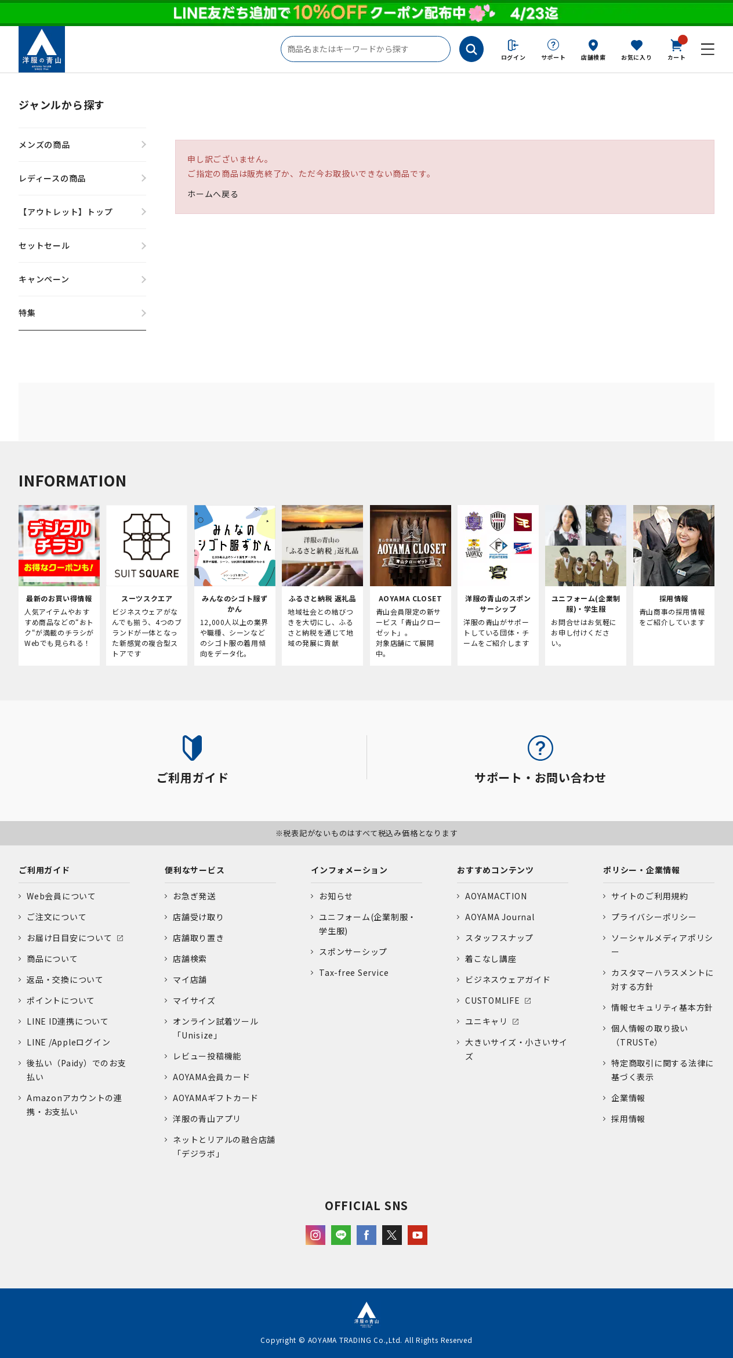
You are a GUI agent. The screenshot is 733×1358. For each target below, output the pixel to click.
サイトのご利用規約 (649, 896)
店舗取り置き (198, 937)
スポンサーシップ (353, 951)
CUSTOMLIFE (492, 1000)
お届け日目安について (70, 937)
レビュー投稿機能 (207, 1056)
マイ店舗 (190, 979)
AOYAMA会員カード (211, 1077)
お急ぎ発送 (194, 896)
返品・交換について (65, 979)
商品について (52, 958)
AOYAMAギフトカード (216, 1097)
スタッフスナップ (499, 937)
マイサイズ (194, 1000)
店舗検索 (593, 57)
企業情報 (628, 1097)
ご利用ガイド (44, 870)
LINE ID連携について (68, 1021)
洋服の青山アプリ (207, 1118)
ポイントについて (61, 1000)
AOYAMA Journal (500, 917)
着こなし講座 (491, 958)
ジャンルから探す (62, 104)
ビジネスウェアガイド (508, 979)
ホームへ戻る (213, 193)
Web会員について (61, 896)
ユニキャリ (486, 1021)
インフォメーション (349, 870)
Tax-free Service (354, 972)
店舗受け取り (198, 917)
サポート (553, 57)
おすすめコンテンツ (495, 870)
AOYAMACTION (496, 896)
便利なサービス (194, 870)
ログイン (513, 57)
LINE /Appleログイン (69, 1042)
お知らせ (336, 896)
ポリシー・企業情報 (641, 870)
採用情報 (628, 1118)
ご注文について (56, 917)
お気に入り (636, 57)
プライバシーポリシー (654, 917)
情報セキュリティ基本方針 (662, 1007)
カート (676, 48)
